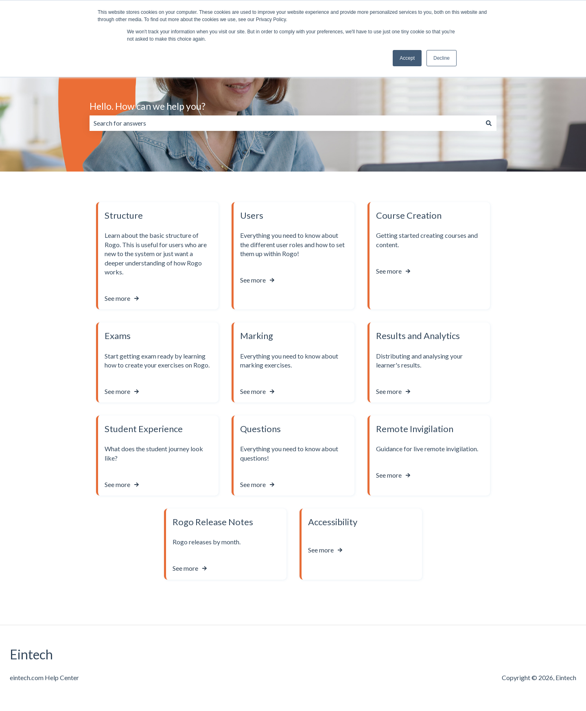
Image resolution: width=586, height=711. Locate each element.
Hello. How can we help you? (148, 106)
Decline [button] (441, 58)
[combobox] (285, 123)
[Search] (488, 123)
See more (117, 298)
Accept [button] (407, 58)
